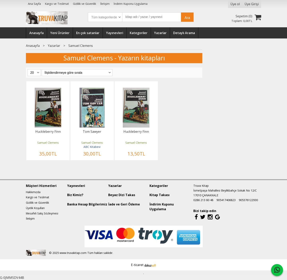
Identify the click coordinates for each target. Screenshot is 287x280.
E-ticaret (137, 265)
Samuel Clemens (48, 142)
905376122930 (248, 200)
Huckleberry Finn (48, 131)
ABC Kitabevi (92, 147)
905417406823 (226, 200)
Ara (187, 18)
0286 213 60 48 (203, 200)
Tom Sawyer (92, 131)
